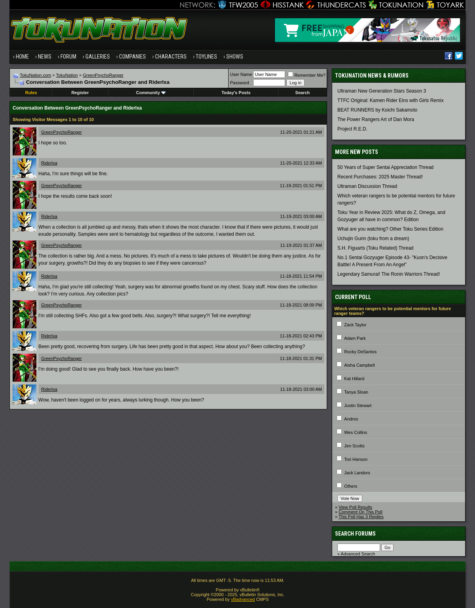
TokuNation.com (35, 75)
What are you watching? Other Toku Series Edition (390, 229)
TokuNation (67, 75)
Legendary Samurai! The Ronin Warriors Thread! (388, 274)
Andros (351, 419)
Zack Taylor (355, 324)
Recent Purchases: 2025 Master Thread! (380, 177)
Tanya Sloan (356, 392)
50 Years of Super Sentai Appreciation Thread (385, 167)
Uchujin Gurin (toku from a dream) (373, 238)
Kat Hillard (354, 378)
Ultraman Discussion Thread (367, 186)
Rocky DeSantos (360, 351)
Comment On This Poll (360, 512)
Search (302, 92)
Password (239, 82)
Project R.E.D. (352, 129)
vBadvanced (243, 599)
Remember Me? (306, 75)
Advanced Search (358, 553)
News (44, 56)
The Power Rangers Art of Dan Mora (375, 119)
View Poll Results (355, 507)
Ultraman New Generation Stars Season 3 (381, 91)
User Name (241, 74)
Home (22, 56)
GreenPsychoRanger (103, 75)
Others (350, 486)
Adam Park (354, 338)
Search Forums (355, 533)
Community (151, 92)
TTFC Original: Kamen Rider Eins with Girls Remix (390, 100)
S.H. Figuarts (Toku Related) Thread (375, 248)
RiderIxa (49, 163)
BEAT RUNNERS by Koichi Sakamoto (377, 110)
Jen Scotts (354, 445)
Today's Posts (235, 92)
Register (80, 92)
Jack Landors (357, 472)
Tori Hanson (355, 459)
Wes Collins (355, 432)
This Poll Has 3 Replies (361, 516)
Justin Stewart (357, 405)
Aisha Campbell (359, 365)
